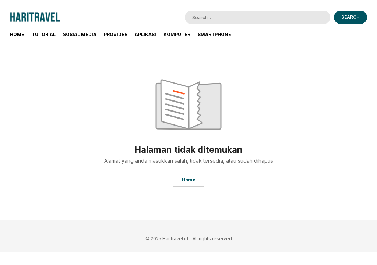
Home (188, 180)
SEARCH (350, 17)
